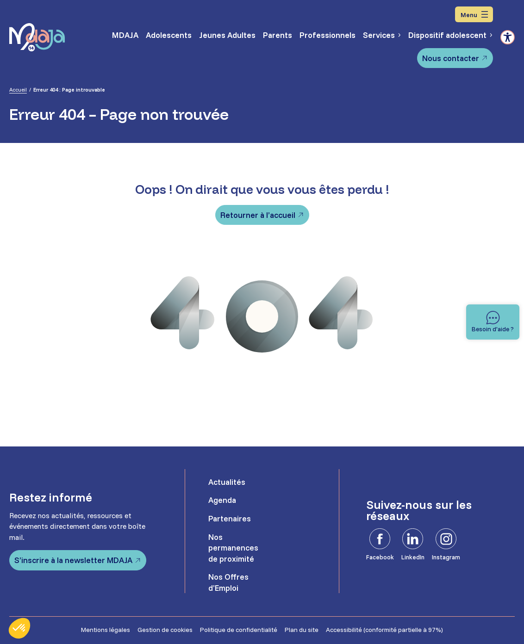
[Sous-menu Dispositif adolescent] (490, 35)
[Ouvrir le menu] (474, 14)
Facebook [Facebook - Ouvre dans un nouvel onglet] (380, 557)
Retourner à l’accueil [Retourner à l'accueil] (257, 215)
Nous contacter (450, 58)
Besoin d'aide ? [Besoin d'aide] (493, 329)
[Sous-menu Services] (399, 35)
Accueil (18, 89)
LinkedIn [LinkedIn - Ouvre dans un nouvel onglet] (412, 557)
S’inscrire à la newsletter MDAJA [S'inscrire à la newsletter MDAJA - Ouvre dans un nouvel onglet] (73, 560)
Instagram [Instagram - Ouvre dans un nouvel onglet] (446, 557)
